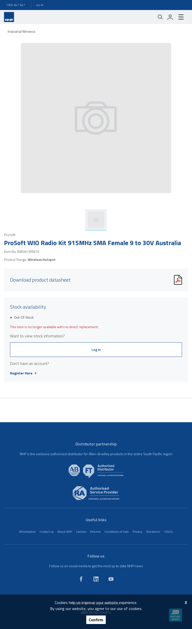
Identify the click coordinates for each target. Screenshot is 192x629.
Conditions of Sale (116, 531)
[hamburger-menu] (181, 17)
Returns (95, 531)
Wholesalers (27, 531)
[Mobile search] (160, 17)
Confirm (96, 620)
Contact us (47, 531)
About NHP (65, 531)
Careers (81, 531)
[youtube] (111, 578)
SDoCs (168, 531)
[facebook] (81, 578)
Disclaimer (153, 531)
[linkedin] (96, 578)
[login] (170, 17)
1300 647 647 (15, 5)
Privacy (137, 531)
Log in (96, 349)
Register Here (23, 373)
